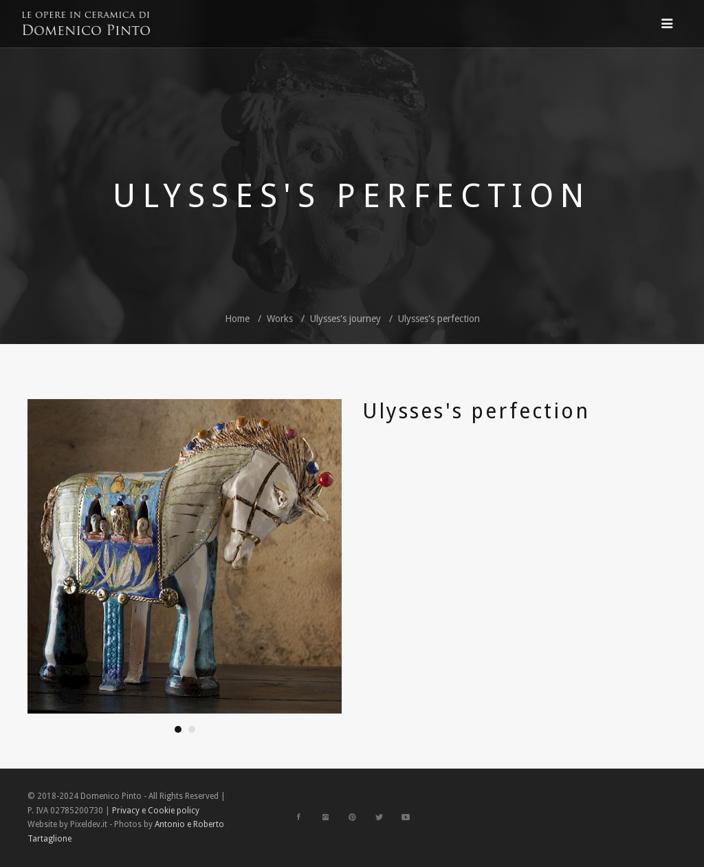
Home (237, 318)
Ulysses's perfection (439, 318)
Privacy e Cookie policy (155, 810)
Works (280, 318)
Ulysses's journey (345, 318)
